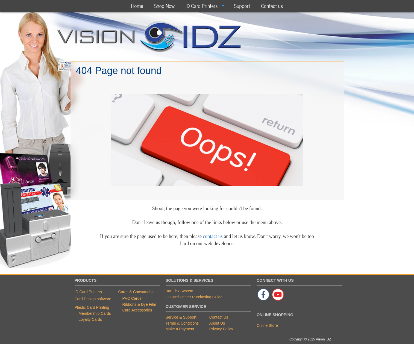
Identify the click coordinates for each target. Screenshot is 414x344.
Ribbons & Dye (135, 304)
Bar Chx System (179, 291)
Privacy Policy (221, 329)
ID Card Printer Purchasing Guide (194, 297)
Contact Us (218, 317)
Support (242, 5)
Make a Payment (180, 329)
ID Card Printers (202, 5)
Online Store (267, 325)
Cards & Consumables (137, 292)
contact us (212, 236)
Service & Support (181, 317)
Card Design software (93, 299)
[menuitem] (137, 5)
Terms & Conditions (182, 323)
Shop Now (164, 5)
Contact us (272, 5)
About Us (217, 323)
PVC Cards (131, 298)
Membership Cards (95, 313)
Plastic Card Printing (92, 307)
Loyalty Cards (90, 319)
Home (137, 5)
